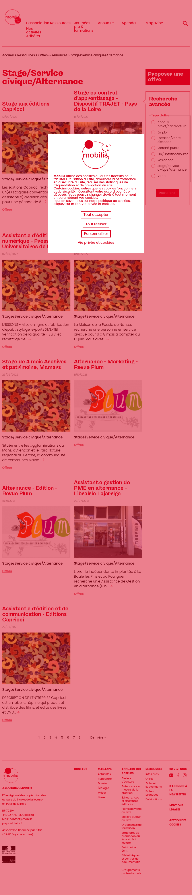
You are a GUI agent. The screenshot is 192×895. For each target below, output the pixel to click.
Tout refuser (96, 224)
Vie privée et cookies (96, 242)
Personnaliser (96, 233)
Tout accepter (96, 214)
